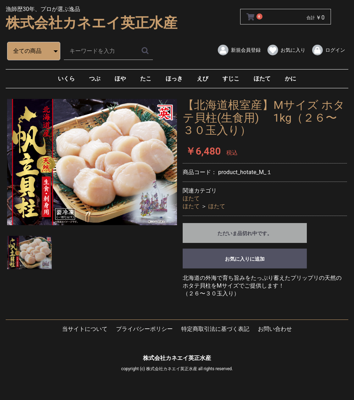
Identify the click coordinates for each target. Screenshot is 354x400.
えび (202, 78)
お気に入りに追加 (245, 259)
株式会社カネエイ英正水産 (91, 23)
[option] (92, 162)
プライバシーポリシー (144, 329)
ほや (120, 78)
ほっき (174, 78)
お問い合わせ (275, 329)
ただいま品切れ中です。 (244, 233)
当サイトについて (84, 329)
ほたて (262, 78)
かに (290, 78)
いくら (66, 78)
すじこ (230, 78)
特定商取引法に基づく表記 (215, 329)
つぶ (94, 78)
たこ (145, 78)
